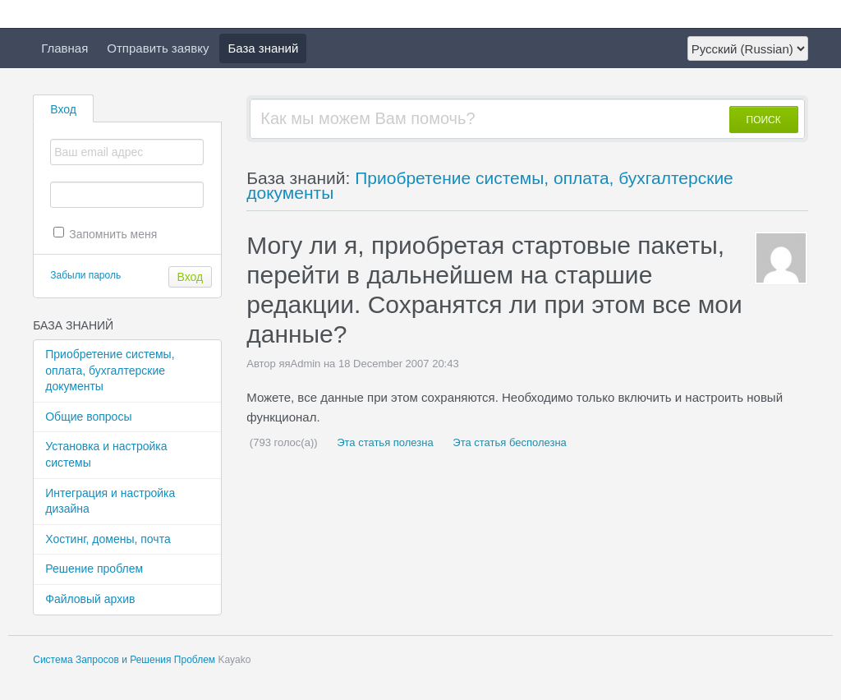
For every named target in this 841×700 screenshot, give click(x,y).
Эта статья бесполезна (508, 442)
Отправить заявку (158, 48)
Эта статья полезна (384, 442)
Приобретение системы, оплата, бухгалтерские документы (109, 370)
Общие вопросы (88, 416)
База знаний (262, 48)
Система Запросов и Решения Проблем (124, 659)
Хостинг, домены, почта (107, 539)
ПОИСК (764, 120)
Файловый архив (90, 599)
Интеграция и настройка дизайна (110, 501)
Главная (64, 48)
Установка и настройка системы (106, 454)
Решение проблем (94, 568)
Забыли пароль (85, 275)
